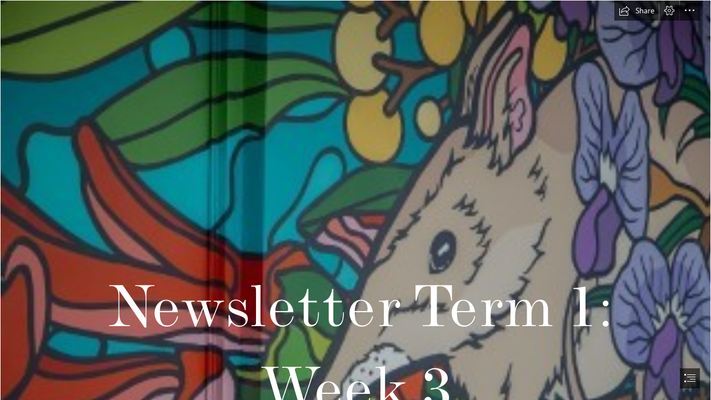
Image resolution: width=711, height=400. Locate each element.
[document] (355, 200)
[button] (636, 11)
